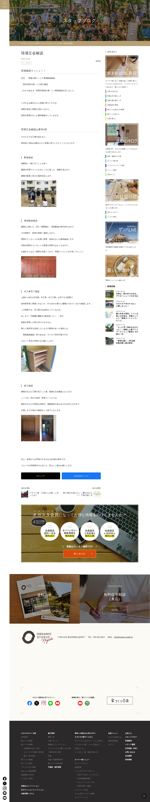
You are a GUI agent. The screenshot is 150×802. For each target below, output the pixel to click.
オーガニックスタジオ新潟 (30, 43)
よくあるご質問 (27, 778)
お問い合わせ (130, 752)
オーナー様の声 (112, 161)
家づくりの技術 (27, 741)
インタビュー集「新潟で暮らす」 (87, 752)
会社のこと (111, 174)
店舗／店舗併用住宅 (55, 760)
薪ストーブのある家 (55, 763)
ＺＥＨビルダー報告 (28, 767)
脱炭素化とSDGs (27, 775)
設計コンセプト (112, 212)
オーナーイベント (81, 797)
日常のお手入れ (112, 91)
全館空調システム (27, 793)
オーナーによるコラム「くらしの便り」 (89, 741)
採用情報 (128, 760)
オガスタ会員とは (114, 737)
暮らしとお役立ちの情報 (115, 109)
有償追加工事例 (112, 105)
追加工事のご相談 (84, 786)
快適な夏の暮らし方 (114, 100)
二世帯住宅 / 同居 (54, 752)
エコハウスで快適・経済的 (34, 752)
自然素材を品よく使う (32, 748)
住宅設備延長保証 (84, 778)
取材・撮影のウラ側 (114, 156)
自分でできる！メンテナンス (88, 775)
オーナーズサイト (81, 763)
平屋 (49, 756)
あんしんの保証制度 (28, 771)
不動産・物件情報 (54, 767)
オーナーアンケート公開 (115, 165)
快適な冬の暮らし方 (114, 96)
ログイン (111, 744)
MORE (44, 610)
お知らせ (128, 733)
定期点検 (78, 767)
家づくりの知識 (27, 760)
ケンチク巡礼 (111, 217)
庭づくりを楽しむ (113, 114)
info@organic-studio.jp (123, 637)
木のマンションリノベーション (32, 790)
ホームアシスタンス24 (86, 782)
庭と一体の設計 (29, 756)
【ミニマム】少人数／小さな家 (59, 748)
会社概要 (128, 756)
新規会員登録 (113, 741)
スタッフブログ (131, 737)
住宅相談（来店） (131, 748)
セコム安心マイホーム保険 (84, 793)
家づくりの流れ (27, 763)
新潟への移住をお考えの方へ (85, 733)
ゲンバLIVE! (26, 63)
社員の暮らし (111, 118)
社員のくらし (80, 748)
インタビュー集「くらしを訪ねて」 (88, 744)
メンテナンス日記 (81, 790)
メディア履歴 (130, 744)
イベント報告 (111, 170)
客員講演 (128, 741)
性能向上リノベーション (30, 786)
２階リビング (53, 741)
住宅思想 (24, 737)
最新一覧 (51, 737)
